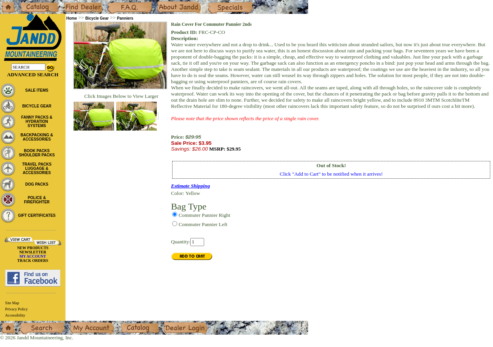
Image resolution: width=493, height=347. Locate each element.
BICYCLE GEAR (37, 106)
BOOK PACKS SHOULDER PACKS (37, 153)
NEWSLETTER (32, 252)
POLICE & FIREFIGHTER (37, 200)
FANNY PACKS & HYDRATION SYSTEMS (36, 121)
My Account (82, 324)
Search (27, 324)
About (163, 3)
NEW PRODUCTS (32, 248)
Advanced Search (32, 74)
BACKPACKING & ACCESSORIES (36, 137)
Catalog (27, 3)
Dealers (71, 3)
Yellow (192, 193)
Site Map (12, 303)
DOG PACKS (37, 184)
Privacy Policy (16, 309)
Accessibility (15, 315)
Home (6, 3)
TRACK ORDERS (32, 260)
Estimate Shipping (190, 186)
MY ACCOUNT (33, 256)
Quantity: (180, 242)
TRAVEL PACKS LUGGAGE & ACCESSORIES (36, 168)
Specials (216, 3)
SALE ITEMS (36, 90)
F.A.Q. (114, 3)
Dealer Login (177, 324)
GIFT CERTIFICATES (37, 215)
